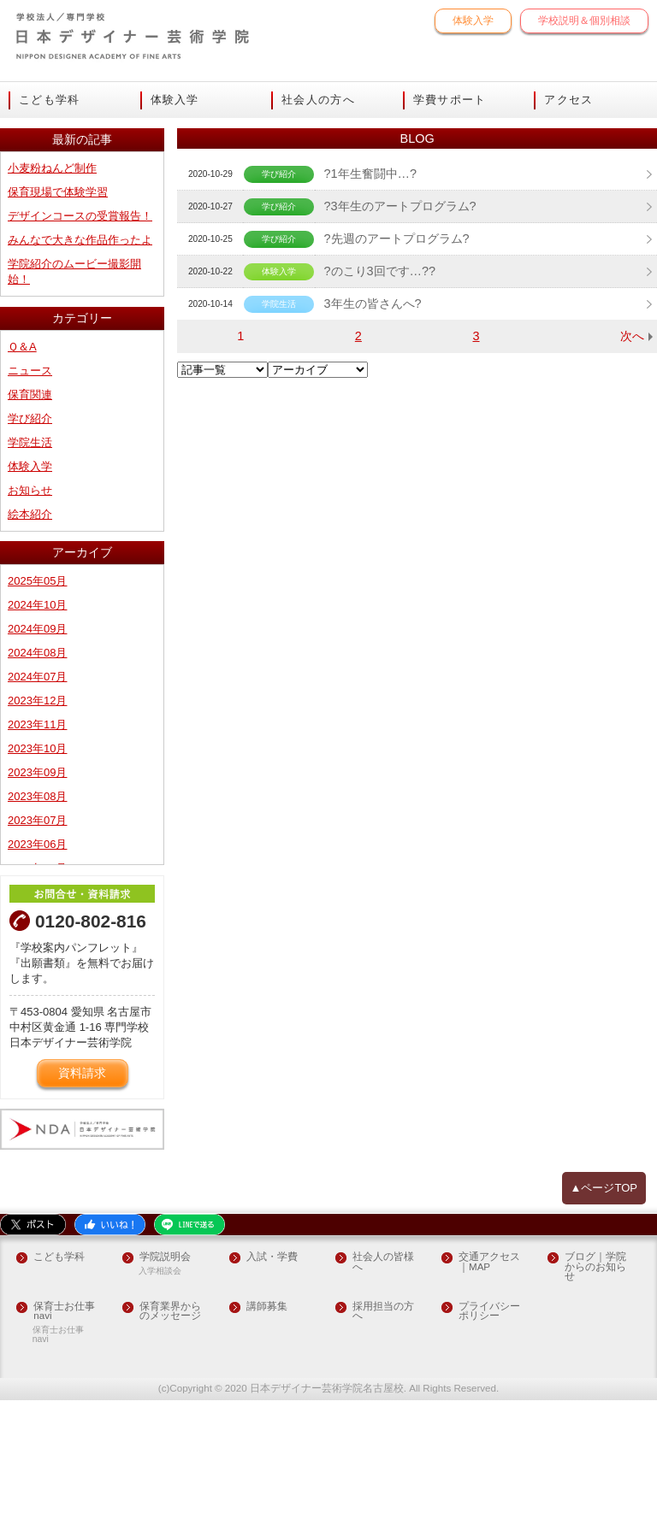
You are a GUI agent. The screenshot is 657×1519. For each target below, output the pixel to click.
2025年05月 (37, 705)
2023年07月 (37, 936)
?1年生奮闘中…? (369, 311)
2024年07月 (37, 798)
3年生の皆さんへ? (372, 441)
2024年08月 (37, 774)
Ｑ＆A (22, 478)
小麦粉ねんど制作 (52, 304)
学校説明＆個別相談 (584, 20)
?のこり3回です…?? (379, 408)
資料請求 (82, 1193)
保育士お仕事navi (64, 1430)
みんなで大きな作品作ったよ (80, 374)
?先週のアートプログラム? (396, 376)
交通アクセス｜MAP (489, 1382)
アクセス (568, 100)
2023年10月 (37, 867)
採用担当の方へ (383, 1430)
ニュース (30, 501)
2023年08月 (37, 913)
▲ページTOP (604, 1306)
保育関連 (30, 524)
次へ (632, 473)
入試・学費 (272, 1376)
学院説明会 (165, 1376)
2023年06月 (37, 959)
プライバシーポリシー (489, 1430)
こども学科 (49, 100)
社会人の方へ (318, 100)
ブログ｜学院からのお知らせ (595, 1386)
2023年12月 (37, 821)
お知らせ (30, 616)
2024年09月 (37, 751)
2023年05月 (37, 982)
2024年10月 (37, 728)
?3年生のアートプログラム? (399, 343)
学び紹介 (30, 547)
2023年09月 (37, 890)
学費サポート (450, 100)
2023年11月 (37, 844)
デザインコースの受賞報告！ (80, 350)
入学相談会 (160, 1390)
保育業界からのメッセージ (170, 1430)
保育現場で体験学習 (58, 327)
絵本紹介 (30, 639)
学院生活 (30, 570)
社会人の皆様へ (383, 1382)
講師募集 (266, 1425)
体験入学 (473, 20)
